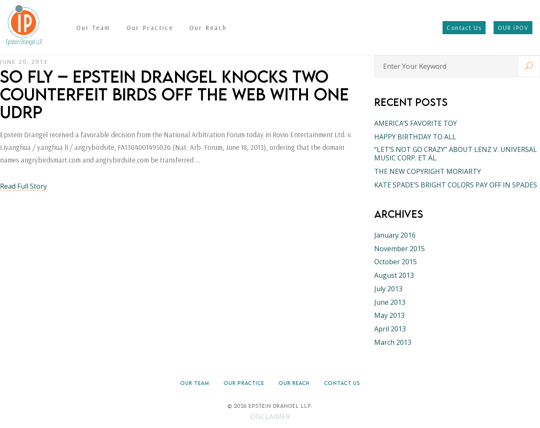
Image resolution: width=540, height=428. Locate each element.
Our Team (194, 383)
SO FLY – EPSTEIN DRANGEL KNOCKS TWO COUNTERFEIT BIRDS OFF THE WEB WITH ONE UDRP (174, 94)
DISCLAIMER (270, 416)
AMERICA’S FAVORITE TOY (415, 123)
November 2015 (399, 248)
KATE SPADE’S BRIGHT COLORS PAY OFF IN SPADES (455, 185)
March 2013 (392, 342)
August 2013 (394, 275)
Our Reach (294, 383)
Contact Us (342, 383)
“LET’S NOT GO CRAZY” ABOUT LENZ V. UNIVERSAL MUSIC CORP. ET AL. (455, 153)
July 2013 (388, 288)
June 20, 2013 (24, 61)
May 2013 (389, 315)
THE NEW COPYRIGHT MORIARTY (427, 171)
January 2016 (395, 235)
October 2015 (395, 261)
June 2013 (389, 302)
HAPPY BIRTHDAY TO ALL (415, 137)
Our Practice (244, 383)
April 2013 (390, 329)
